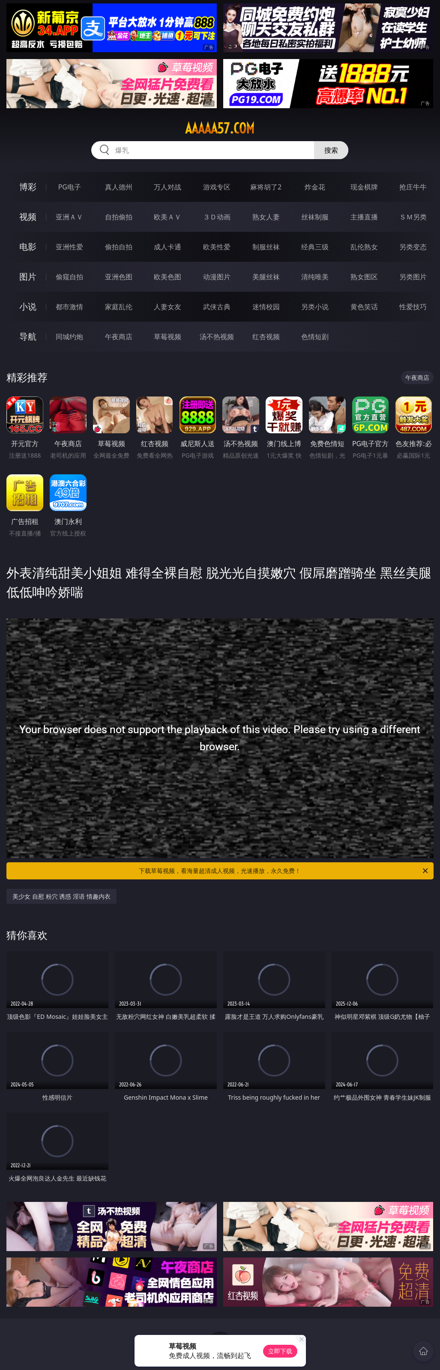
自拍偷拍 (118, 217)
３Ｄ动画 (216, 217)
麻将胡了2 (265, 187)
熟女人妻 (266, 217)
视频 (27, 216)
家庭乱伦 (118, 306)
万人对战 (167, 187)
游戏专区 (216, 187)
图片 (27, 276)
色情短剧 (315, 336)
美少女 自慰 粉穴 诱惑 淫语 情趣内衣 (61, 896)
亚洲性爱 (69, 247)
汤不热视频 (217, 336)
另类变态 (413, 247)
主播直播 (364, 217)
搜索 (331, 150)
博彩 (27, 186)
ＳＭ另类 (413, 217)
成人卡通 (167, 247)
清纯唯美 (315, 276)
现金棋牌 (364, 187)
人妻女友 (167, 306)
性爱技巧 (413, 306)
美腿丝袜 (266, 276)
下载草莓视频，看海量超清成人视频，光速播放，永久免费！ (284, 871)
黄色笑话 (364, 306)
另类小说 (315, 306)
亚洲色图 (118, 276)
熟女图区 (364, 276)
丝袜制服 (315, 217)
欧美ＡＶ (167, 217)
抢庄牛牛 (413, 187)
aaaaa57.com (219, 128)
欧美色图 (167, 276)
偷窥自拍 (69, 276)
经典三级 (315, 247)
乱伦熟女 (364, 247)
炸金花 (315, 187)
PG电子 (69, 187)
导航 (27, 336)
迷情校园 (266, 306)
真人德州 (118, 187)
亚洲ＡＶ (69, 217)
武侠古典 (216, 306)
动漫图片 (216, 276)
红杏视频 (266, 336)
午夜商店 (118, 336)
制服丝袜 (266, 247)
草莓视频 (167, 336)
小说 (27, 306)
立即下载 (280, 1351)
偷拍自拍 (118, 247)
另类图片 (413, 276)
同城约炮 (69, 336)
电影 (27, 246)
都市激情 (69, 306)
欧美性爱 (216, 247)
